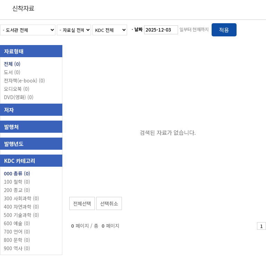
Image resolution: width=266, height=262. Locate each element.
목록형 (256, 28)
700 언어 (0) (17, 231)
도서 (12, 72)
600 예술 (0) (17, 223)
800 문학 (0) (17, 239)
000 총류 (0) (17, 173)
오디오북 (16, 88)
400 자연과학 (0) (21, 206)
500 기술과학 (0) (21, 214)
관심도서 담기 (142, 185)
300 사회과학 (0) (21, 198)
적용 (224, 30)
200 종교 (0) (17, 189)
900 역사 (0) (17, 248)
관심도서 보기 (192, 185)
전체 (12, 63)
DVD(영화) (19, 97)
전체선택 (82, 203)
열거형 (246, 28)
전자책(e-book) (24, 80)
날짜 (138, 29)
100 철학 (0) (17, 181)
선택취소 (109, 203)
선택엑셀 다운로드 (242, 185)
